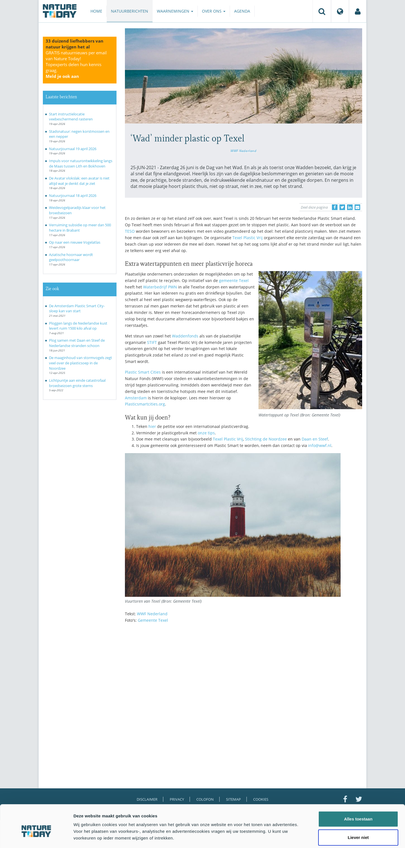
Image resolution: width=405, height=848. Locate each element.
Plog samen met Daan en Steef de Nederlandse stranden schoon (77, 343)
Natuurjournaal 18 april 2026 (72, 195)
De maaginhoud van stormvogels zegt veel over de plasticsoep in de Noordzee (80, 363)
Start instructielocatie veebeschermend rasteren (71, 116)
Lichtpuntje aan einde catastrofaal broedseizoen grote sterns (77, 383)
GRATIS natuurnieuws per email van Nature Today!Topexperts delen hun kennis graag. (76, 64)
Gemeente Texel (153, 620)
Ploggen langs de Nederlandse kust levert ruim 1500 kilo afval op (78, 326)
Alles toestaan (358, 792)
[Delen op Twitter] (342, 207)
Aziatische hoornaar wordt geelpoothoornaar (71, 257)
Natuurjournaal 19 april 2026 (72, 148)
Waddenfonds (185, 336)
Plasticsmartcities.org (145, 404)
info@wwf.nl (319, 445)
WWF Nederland (244, 150)
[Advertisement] (243, 676)
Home (96, 11)
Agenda (242, 11)
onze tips (206, 432)
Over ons (213, 11)
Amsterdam (136, 397)
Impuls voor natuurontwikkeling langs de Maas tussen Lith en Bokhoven (80, 163)
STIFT (152, 342)
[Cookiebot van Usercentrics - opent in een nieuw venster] (36, 837)
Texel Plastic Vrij (247, 237)
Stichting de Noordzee (266, 439)
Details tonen (302, 837)
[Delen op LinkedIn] (350, 207)
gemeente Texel (234, 280)
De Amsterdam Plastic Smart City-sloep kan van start (77, 308)
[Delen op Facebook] (335, 207)
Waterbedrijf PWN (160, 287)
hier (152, 426)
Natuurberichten (129, 11)
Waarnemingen (175, 11)
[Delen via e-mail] (357, 207)
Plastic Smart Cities (143, 372)
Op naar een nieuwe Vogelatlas (74, 242)
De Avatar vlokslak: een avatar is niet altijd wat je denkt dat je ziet (79, 181)
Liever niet (358, 811)
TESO (130, 231)
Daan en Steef (315, 439)
